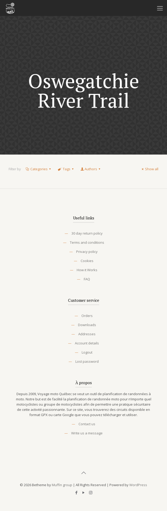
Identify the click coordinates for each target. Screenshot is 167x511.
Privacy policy (87, 251)
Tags (66, 169)
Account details (87, 343)
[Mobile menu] (159, 7)
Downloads (87, 324)
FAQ (87, 279)
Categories (38, 169)
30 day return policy (87, 233)
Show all (149, 169)
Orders (87, 315)
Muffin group (62, 484)
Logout (87, 352)
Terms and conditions (87, 242)
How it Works (87, 270)
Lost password (87, 361)
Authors (91, 169)
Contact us (87, 424)
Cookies (87, 260)
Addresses (87, 334)
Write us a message (87, 433)
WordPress (138, 484)
